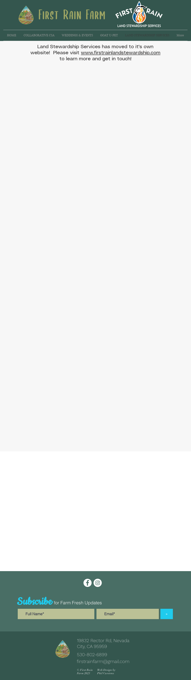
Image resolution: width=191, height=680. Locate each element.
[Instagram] (98, 583)
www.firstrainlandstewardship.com (120, 53)
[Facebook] (87, 583)
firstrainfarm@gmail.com (103, 661)
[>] (166, 614)
